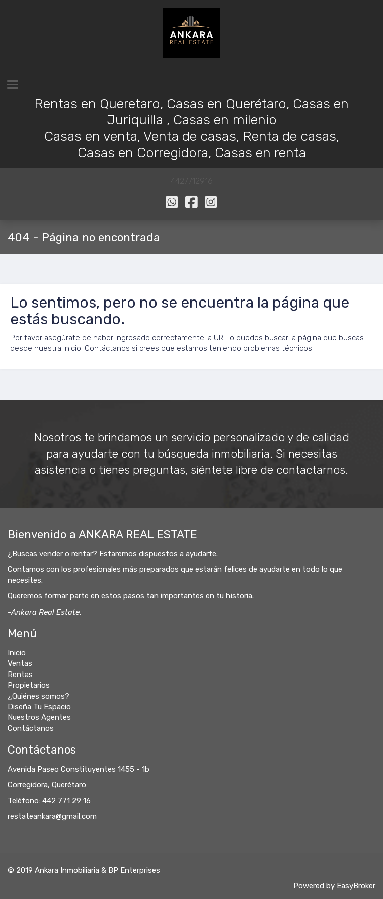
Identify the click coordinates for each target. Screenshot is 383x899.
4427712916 (192, 181)
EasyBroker (356, 885)
